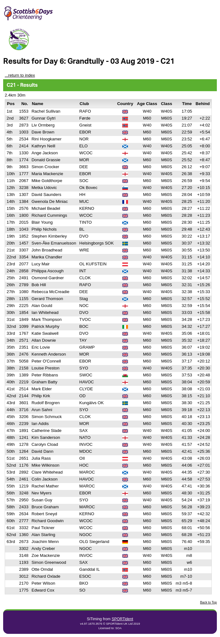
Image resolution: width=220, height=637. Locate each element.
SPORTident (122, 619)
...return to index (20, 75)
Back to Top (208, 602)
